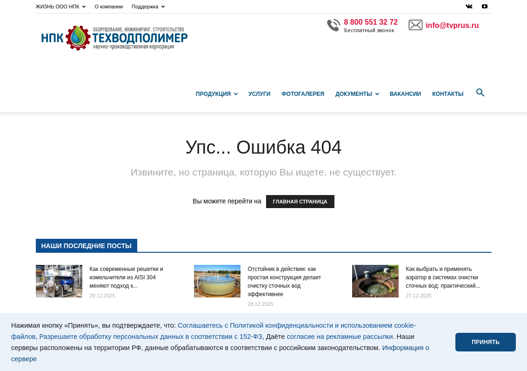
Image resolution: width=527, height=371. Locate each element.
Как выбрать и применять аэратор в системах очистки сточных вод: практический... (443, 277)
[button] (480, 93)
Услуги (259, 94)
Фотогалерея (302, 94)
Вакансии (405, 94)
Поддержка (148, 6)
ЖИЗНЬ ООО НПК (61, 6)
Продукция (217, 94)
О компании (108, 6)
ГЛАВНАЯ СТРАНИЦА (300, 201)
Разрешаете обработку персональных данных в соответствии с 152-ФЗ (151, 336)
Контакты (447, 94)
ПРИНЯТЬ (486, 342)
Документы (357, 94)
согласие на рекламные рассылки (340, 336)
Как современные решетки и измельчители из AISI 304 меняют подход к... (126, 277)
